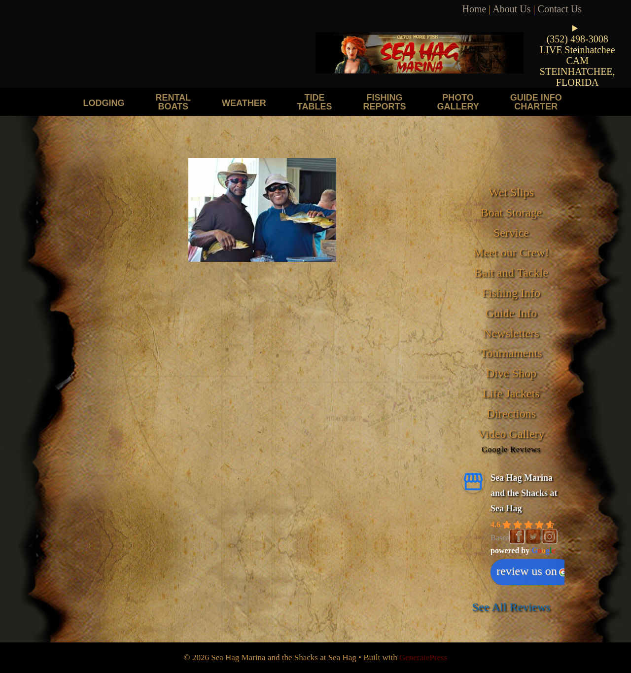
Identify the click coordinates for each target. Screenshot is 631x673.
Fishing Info (511, 292)
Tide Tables (314, 102)
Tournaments (511, 353)
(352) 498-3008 (577, 39)
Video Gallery (511, 433)
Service (511, 232)
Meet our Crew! (511, 252)
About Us (511, 8)
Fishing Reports (384, 102)
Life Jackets (511, 393)
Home (474, 8)
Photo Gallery (458, 102)
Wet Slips (511, 192)
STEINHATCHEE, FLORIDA (577, 77)
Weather (244, 102)
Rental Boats (173, 102)
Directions (511, 413)
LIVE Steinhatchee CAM (577, 55)
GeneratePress (423, 657)
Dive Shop (511, 373)
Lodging (103, 102)
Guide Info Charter (536, 102)
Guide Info (511, 313)
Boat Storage (511, 212)
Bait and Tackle (511, 272)
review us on (531, 571)
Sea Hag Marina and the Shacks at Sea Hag (524, 493)
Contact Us (560, 8)
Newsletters (511, 333)
